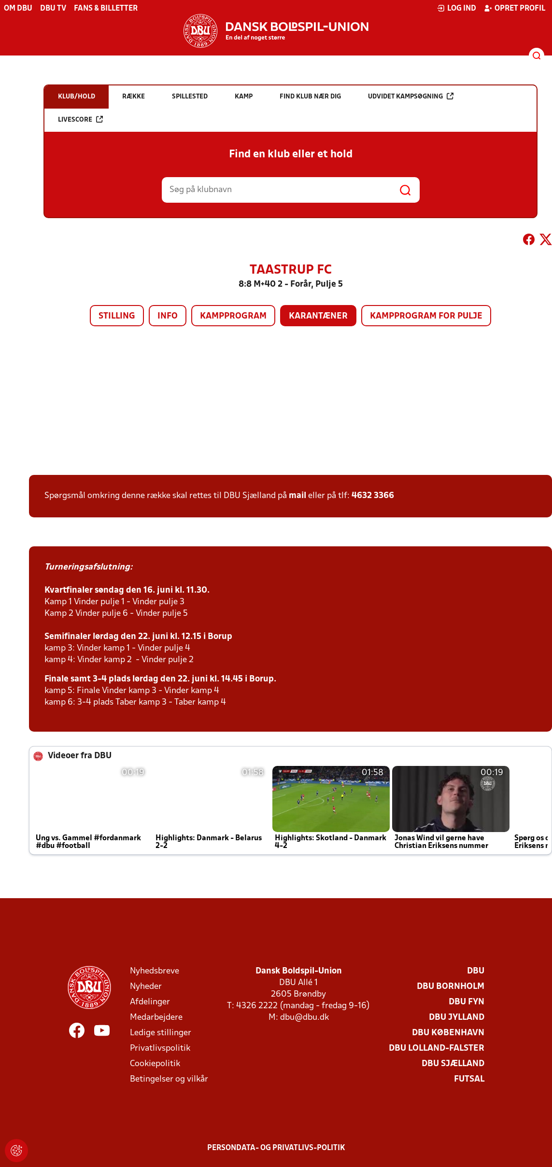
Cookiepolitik (155, 1064)
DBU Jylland (456, 1018)
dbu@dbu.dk (304, 1018)
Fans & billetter (106, 8)
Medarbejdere (156, 1018)
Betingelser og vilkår (169, 1079)
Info (167, 316)
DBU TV (53, 8)
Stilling (117, 316)
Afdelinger (150, 1002)
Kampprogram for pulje (426, 316)
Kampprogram (233, 316)
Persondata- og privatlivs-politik (276, 1148)
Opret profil (514, 8)
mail (297, 496)
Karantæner (318, 316)
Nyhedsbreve (154, 971)
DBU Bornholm (450, 987)
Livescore (80, 119)
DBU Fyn (466, 1002)
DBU (475, 971)
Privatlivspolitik (160, 1048)
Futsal (469, 1079)
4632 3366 (373, 496)
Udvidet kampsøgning (410, 96)
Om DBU (18, 8)
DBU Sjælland (453, 1064)
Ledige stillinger (160, 1033)
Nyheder (146, 987)
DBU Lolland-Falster (436, 1048)
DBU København (448, 1033)
